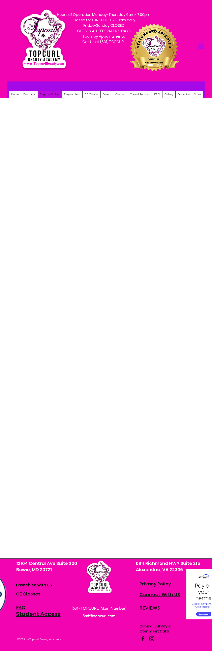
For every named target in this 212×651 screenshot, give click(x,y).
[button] (201, 45)
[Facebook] (143, 638)
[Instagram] (151, 638)
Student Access (38, 614)
